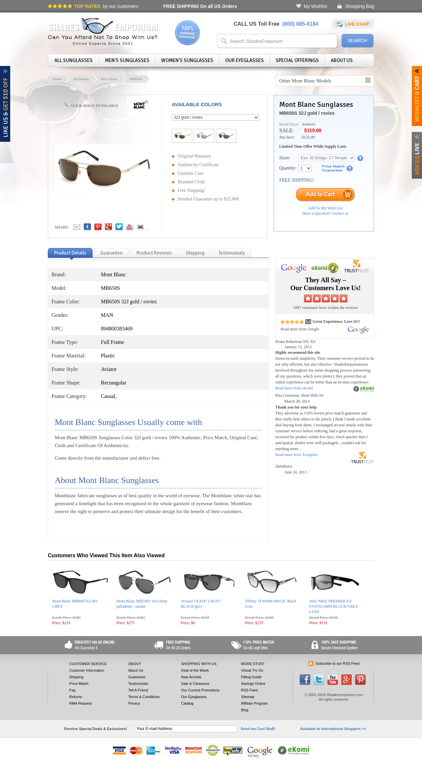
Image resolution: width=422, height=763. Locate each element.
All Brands (81, 79)
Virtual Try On (252, 670)
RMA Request (80, 703)
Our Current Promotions (200, 690)
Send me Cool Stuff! (258, 729)
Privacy (134, 703)
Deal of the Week (195, 670)
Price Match (78, 684)
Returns (75, 697)
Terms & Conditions (144, 697)
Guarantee (136, 677)
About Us (342, 60)
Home (57, 79)
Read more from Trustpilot (296, 454)
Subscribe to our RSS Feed (338, 663)
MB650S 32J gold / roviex (307, 113)
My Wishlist (315, 6)
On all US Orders (200, 6)
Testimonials (138, 684)
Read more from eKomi (294, 388)
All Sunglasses (73, 60)
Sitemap (247, 697)
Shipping (76, 677)
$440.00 (308, 124)
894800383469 (117, 328)
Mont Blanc (109, 79)
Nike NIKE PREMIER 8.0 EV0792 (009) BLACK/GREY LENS (333, 606)
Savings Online (253, 684)
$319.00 (312, 130)
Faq (72, 690)
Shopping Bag (359, 6)
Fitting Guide (251, 677)
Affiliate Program (254, 703)
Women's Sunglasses (187, 60)
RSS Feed (249, 690)
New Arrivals (191, 677)
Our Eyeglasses (244, 60)
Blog (244, 710)
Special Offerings (297, 60)
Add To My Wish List (325, 208)
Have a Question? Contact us (325, 213)
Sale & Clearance (195, 684)
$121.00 (308, 137)
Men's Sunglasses (127, 60)
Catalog (187, 703)
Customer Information (86, 670)
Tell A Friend (138, 690)
